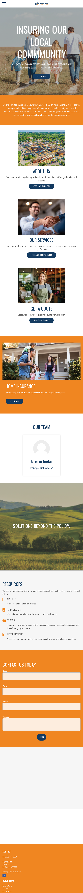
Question (6, 716)
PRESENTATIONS (15, 634)
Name (4, 671)
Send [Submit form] (41, 737)
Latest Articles (7, 886)
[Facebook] (4, 875)
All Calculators (7, 891)
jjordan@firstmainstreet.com (12, 872)
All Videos (5, 889)
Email (4, 686)
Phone (5, 701)
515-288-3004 (12, 857)
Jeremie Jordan (41, 461)
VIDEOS (11, 620)
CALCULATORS (14, 609)
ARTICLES (11, 599)
